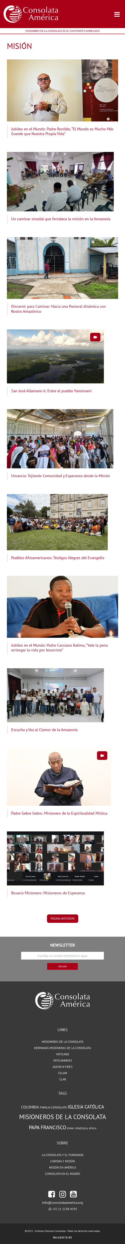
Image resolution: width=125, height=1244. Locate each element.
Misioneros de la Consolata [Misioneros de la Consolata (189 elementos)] (62, 1117)
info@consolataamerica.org (62, 1202)
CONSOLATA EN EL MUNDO (62, 1174)
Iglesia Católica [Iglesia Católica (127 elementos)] (86, 1107)
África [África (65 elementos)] (92, 1128)
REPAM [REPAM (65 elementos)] (70, 1128)
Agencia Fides (62, 1067)
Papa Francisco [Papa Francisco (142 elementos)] (47, 1127)
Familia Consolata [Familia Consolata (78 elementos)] (53, 1107)
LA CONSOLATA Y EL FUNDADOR (62, 1155)
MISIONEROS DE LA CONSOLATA (62, 1042)
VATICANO (62, 1054)
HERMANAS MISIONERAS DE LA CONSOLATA (62, 1048)
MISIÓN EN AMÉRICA (62, 1167)
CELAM (62, 1073)
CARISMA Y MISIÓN (62, 1161)
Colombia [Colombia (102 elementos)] (30, 1107)
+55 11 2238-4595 (64, 1209)
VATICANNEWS (62, 1060)
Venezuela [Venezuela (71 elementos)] (81, 1128)
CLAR (62, 1079)
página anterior (63, 918)
